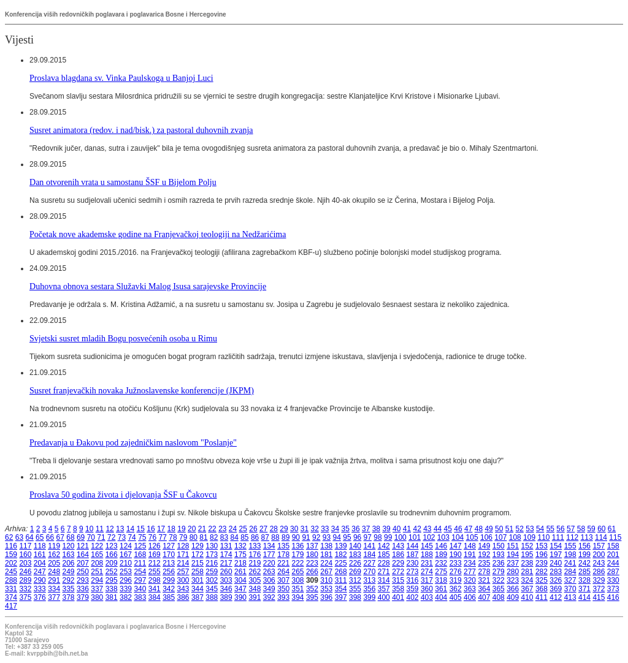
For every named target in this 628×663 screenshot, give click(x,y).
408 (498, 597)
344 (197, 589)
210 (126, 563)
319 (456, 580)
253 (126, 571)
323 (513, 580)
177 (269, 554)
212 (154, 563)
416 (613, 597)
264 (283, 571)
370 (570, 589)
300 (183, 580)
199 (584, 554)
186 (398, 554)
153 (541, 546)
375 (25, 597)
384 (154, 597)
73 (122, 537)
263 (269, 571)
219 (254, 563)
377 (54, 597)
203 (25, 563)
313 (369, 580)
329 (598, 580)
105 (472, 537)
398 (355, 597)
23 (222, 529)
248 (54, 571)
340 (140, 589)
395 (312, 597)
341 (154, 589)
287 (613, 571)
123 (111, 546)
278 (484, 571)
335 (69, 589)
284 (570, 571)
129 (197, 546)
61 (612, 529)
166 (111, 554)
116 (11, 546)
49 (488, 529)
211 (140, 563)
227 (369, 563)
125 (140, 546)
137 (312, 546)
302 (211, 580)
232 (441, 563)
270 (369, 571)
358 (398, 589)
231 (427, 563)
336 (83, 589)
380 (97, 597)
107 (500, 537)
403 (427, 597)
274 (427, 571)
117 (25, 546)
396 (326, 597)
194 (513, 554)
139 (341, 546)
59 (591, 529)
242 (584, 563)
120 (69, 546)
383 (140, 597)
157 (598, 546)
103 (443, 537)
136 (298, 546)
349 (269, 589)
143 (398, 546)
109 (529, 537)
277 (470, 571)
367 (527, 589)
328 (584, 580)
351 (298, 589)
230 (413, 563)
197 (556, 554)
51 (509, 529)
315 (398, 580)
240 (556, 563)
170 (169, 554)
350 (283, 589)
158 (613, 546)
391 (254, 597)
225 (341, 563)
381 (111, 597)
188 (427, 554)
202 (11, 563)
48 (479, 529)
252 (111, 571)
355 (355, 589)
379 (83, 597)
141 (369, 546)
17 (161, 529)
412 (556, 597)
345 (211, 589)
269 (355, 571)
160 (25, 554)
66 (50, 537)
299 (169, 580)
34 (335, 529)
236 (498, 563)
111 (558, 537)
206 (69, 563)
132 (240, 546)
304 (240, 580)
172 (197, 554)
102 (429, 537)
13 (120, 529)
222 (298, 563)
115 (615, 537)
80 (193, 537)
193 (498, 554)
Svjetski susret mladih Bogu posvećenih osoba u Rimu (123, 338)
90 (296, 537)
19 (181, 529)
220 (269, 563)
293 (83, 580)
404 (441, 597)
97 (368, 537)
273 (413, 571)
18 (171, 529)
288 (11, 580)
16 (151, 529)
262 (254, 571)
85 (244, 537)
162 (54, 554)
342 (169, 589)
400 (384, 597)
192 (484, 554)
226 (355, 563)
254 (140, 571)
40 (396, 529)
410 (527, 597)
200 (598, 554)
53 (530, 529)
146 (441, 546)
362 (456, 589)
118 (40, 546)
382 (126, 597)
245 (11, 571)
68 (70, 537)
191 (470, 554)
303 (226, 580)
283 (556, 571)
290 (40, 580)
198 (570, 554)
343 (183, 589)
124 (126, 546)
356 (369, 589)
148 (470, 546)
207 (83, 563)
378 (69, 597)
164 (83, 554)
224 (326, 563)
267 (326, 571)
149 (484, 546)
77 (163, 537)
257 (183, 571)
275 (441, 571)
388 (211, 597)
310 (326, 580)
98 (377, 537)
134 (269, 546)
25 (243, 529)
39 (386, 529)
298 (154, 580)
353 (326, 589)
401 (398, 597)
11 (100, 529)
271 (384, 571)
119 (54, 546)
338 (111, 589)
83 (224, 537)
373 (613, 589)
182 (341, 554)
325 (541, 580)
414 (584, 597)
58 (581, 529)
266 (312, 571)
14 (130, 529)
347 (240, 589)
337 (97, 589)
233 (456, 563)
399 (369, 597)
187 (413, 554)
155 (570, 546)
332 (25, 589)
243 (598, 563)
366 (513, 589)
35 (346, 529)
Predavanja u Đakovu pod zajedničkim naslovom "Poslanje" (133, 442)
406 (470, 597)
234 (470, 563)
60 (601, 529)
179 (298, 554)
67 (60, 537)
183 (355, 554)
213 (169, 563)
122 (97, 546)
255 (154, 571)
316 (413, 580)
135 (283, 546)
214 (183, 563)
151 (513, 546)
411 (541, 597)
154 (556, 546)
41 (407, 529)
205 (54, 563)
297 (140, 580)
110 (543, 537)
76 (152, 537)
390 (240, 597)
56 (560, 529)
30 (294, 529)
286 (598, 571)
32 (314, 529)
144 (413, 546)
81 (203, 537)
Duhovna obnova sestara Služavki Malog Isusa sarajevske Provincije (147, 286)
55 (550, 529)
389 (226, 597)
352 (312, 589)
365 (498, 589)
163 (69, 554)
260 (226, 571)
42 (417, 529)
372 (598, 589)
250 (83, 571)
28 (274, 529)
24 (233, 529)
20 (192, 529)
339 (126, 589)
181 (326, 554)
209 (111, 563)
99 (388, 537)
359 (413, 589)
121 (83, 546)
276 (456, 571)
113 (587, 537)
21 (202, 529)
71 (101, 537)
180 (312, 554)
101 (414, 537)
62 (9, 537)
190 (456, 554)
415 (598, 597)
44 (438, 529)
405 (456, 597)
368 (541, 589)
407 (484, 597)
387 (197, 597)
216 (211, 563)
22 (212, 529)
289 (25, 580)
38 (376, 529)
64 (29, 537)
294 (97, 580)
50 (499, 529)
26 (253, 529)
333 (40, 589)
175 (240, 554)
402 (413, 597)
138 (326, 546)
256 (169, 571)
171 (183, 554)
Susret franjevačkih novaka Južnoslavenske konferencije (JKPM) (141, 390)
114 (601, 537)
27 (263, 529)
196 (541, 554)
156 (584, 546)
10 (89, 529)
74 (132, 537)
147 (456, 546)
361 (441, 589)
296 (126, 580)
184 (369, 554)
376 (40, 597)
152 (527, 546)
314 (384, 580)
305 (254, 580)
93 (327, 537)
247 (40, 571)
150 (498, 546)
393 (283, 597)
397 (341, 597)
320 (470, 580)
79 (183, 537)
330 (613, 580)
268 (341, 571)
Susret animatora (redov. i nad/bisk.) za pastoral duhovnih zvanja (141, 130)
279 (498, 571)
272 (398, 571)
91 (306, 537)
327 (570, 580)
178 (283, 554)
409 (513, 597)
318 (441, 580)
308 (298, 580)
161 (40, 554)
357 (384, 589)
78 (173, 537)
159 (11, 554)
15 (141, 529)
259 (211, 571)
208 (97, 563)
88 (275, 537)
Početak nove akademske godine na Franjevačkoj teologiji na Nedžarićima (157, 234)
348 (254, 589)
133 (254, 546)
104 (457, 537)
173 (211, 554)
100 (400, 537)
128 (183, 546)
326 (556, 580)
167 (126, 554)
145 (427, 546)
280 (513, 571)
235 (484, 563)
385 (169, 597)
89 (285, 537)
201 (613, 554)
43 (427, 529)
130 (211, 546)
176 (254, 554)
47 (468, 529)
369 (556, 589)
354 (341, 589)
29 (284, 529)
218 (240, 563)
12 (109, 529)
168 (140, 554)
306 (269, 580)
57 (571, 529)
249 (69, 571)
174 (226, 554)
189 (441, 554)
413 (570, 597)
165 (97, 554)
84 (234, 537)
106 (486, 537)
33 (325, 529)
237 (513, 563)
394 (298, 597)
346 (226, 589)
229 (398, 563)
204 (40, 563)
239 (541, 563)
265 (298, 571)
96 (357, 537)
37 (366, 529)
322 (498, 580)
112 (572, 537)
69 (81, 537)
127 (169, 546)
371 (584, 589)
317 (427, 580)
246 (25, 571)
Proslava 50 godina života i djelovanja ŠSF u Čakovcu (123, 494)
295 (111, 580)
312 (355, 580)
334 (54, 589)
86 (255, 537)
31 (304, 529)
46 (458, 529)
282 (541, 571)
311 (341, 580)
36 (355, 529)
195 (527, 554)
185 (384, 554)
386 (183, 597)
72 (111, 537)
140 (355, 546)
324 (527, 580)
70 (91, 537)
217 (226, 563)
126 (154, 546)
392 (269, 597)
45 (448, 529)
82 (214, 537)
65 (40, 537)
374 (11, 597)
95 (347, 537)
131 (226, 546)
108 (515, 537)
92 (316, 537)
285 (584, 571)
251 (97, 571)
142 (384, 546)
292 (69, 580)
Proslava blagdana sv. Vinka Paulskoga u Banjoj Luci (121, 78)
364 (484, 589)
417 (11, 606)
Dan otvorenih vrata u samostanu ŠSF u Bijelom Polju (122, 182)
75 (142, 537)
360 (427, 589)
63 (19, 537)
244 (613, 563)
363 (470, 589)
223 (312, 563)
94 (337, 537)
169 (154, 554)
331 (11, 589)
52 (520, 529)
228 (384, 563)
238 (527, 563)
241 (570, 563)
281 (527, 571)
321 (484, 580)
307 (283, 580)
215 (197, 563)
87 (265, 537)
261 (240, 571)
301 (197, 580)
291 (54, 580)
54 (540, 529)
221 (283, 563)
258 (197, 571)
